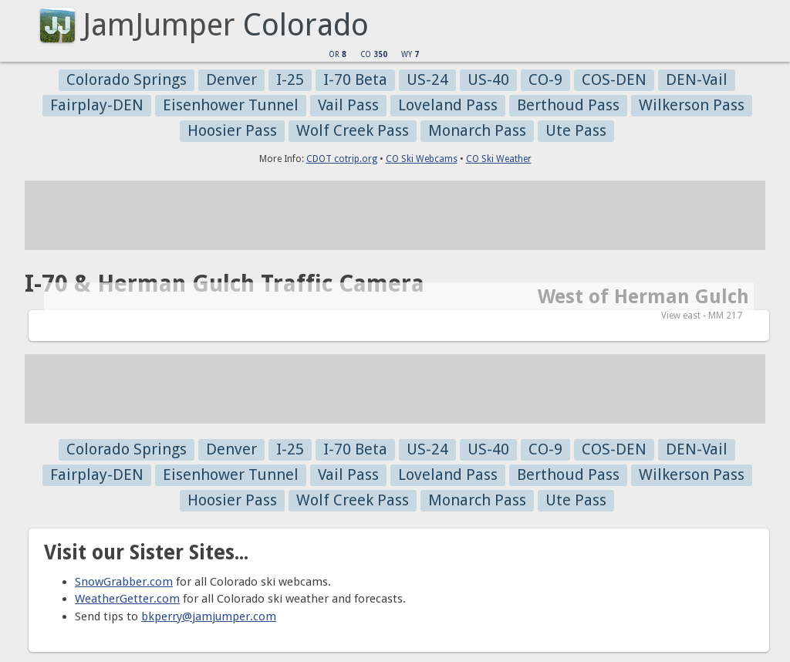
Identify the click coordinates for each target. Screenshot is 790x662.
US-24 (427, 79)
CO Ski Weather (499, 159)
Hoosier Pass (232, 130)
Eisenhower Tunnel (231, 105)
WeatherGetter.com (127, 599)
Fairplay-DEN (96, 105)
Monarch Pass (477, 130)
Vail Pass (348, 105)
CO (373, 54)
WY (410, 54)
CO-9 (545, 79)
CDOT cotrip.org (341, 159)
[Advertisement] (395, 215)
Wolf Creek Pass (352, 130)
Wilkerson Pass (691, 105)
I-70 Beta (355, 79)
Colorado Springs (126, 79)
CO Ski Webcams (421, 159)
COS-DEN (614, 79)
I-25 (290, 79)
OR (337, 54)
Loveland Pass (448, 105)
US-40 (488, 79)
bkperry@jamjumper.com (208, 616)
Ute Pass (575, 130)
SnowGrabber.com (124, 582)
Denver (231, 79)
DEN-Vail (697, 79)
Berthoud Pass (568, 105)
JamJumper (159, 25)
